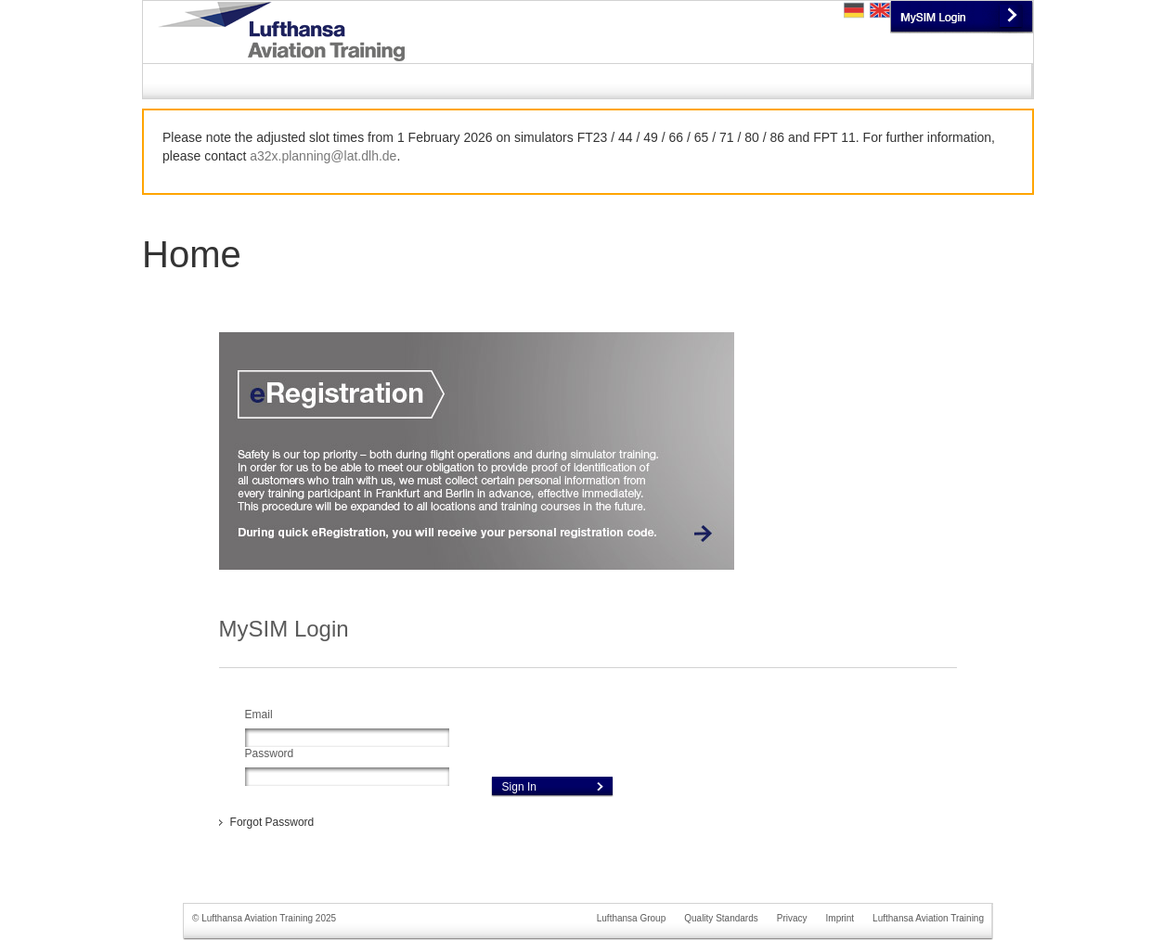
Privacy (792, 918)
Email (259, 714)
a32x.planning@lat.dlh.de (323, 155)
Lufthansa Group (631, 918)
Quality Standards (721, 918)
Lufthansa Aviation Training (928, 918)
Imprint (840, 918)
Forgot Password (272, 822)
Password (269, 753)
